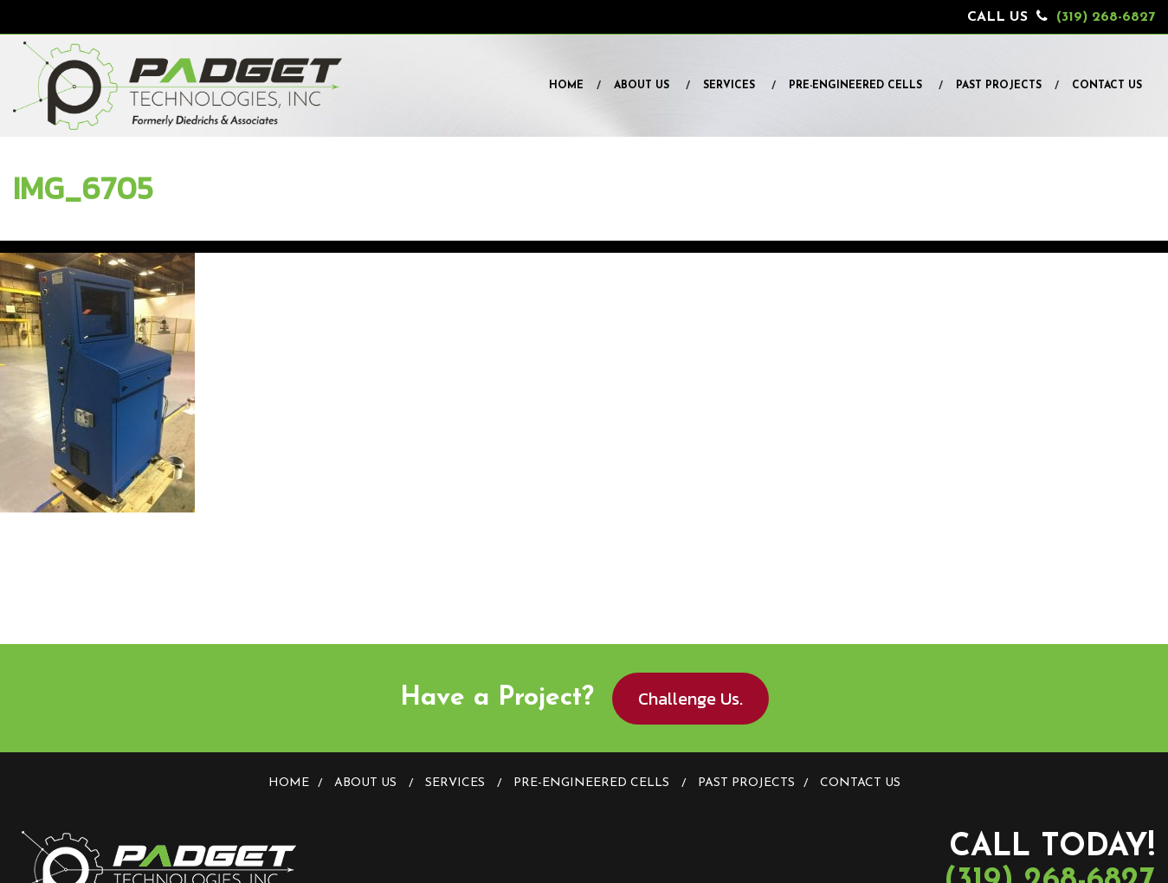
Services (729, 86)
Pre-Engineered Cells (855, 86)
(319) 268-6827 (1105, 17)
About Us (641, 86)
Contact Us (1107, 86)
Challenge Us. (690, 699)
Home (566, 86)
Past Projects (999, 86)
